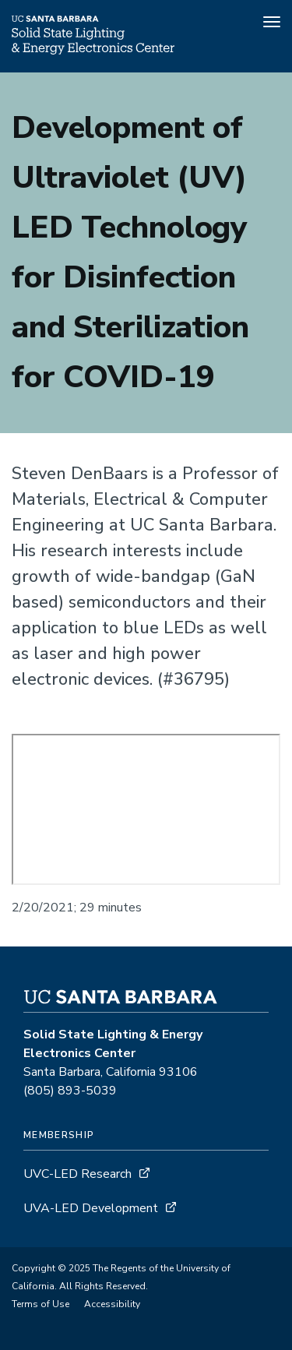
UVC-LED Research (77, 1174)
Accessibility (112, 1304)
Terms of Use (40, 1304)
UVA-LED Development (92, 1208)
